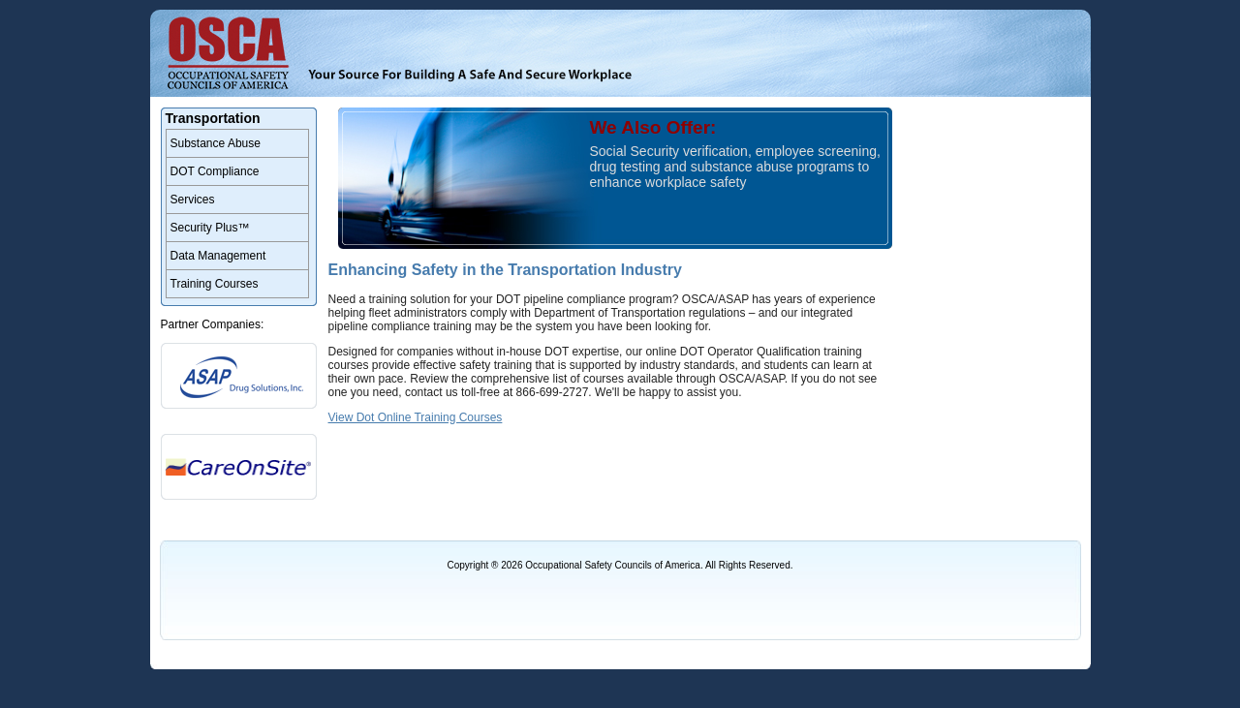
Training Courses (214, 284)
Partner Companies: (212, 324)
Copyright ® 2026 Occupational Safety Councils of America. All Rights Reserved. (620, 565)
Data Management (218, 255)
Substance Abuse (215, 143)
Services (192, 199)
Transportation (213, 118)
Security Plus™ (210, 227)
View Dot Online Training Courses (415, 417)
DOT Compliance (215, 171)
